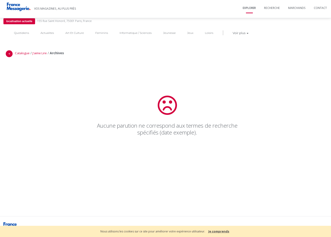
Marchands (297, 8)
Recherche (272, 8)
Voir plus (240, 33)
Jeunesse (169, 33)
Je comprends (218, 231)
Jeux (190, 33)
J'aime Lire (40, 53)
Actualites (47, 33)
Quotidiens (21, 33)
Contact (320, 8)
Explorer (249, 8)
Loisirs (209, 33)
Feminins (101, 33)
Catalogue (22, 53)
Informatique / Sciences (135, 33)
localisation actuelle (19, 21)
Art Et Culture (74, 33)
